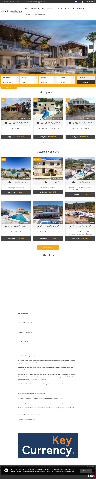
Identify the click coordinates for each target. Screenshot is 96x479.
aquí (72, 471)
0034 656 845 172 (16, 2)
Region (24, 77)
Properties (50, 8)
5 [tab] (50, 142)
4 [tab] (48, 142)
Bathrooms (43, 82)
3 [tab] (47, 142)
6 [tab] (52, 142)
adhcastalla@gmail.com (38, 2)
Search (85, 82)
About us (59, 8)
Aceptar (86, 471)
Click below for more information (27, 419)
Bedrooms (43, 77)
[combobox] (86, 78)
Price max (62, 82)
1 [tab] (43, 142)
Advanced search (9, 87)
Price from (62, 77)
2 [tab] (45, 142)
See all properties (48, 247)
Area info (67, 8)
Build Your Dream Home (37, 8)
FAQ (74, 8)
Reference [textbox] (82, 78)
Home (26, 8)
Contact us (80, 8)
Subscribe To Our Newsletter (35, 15)
